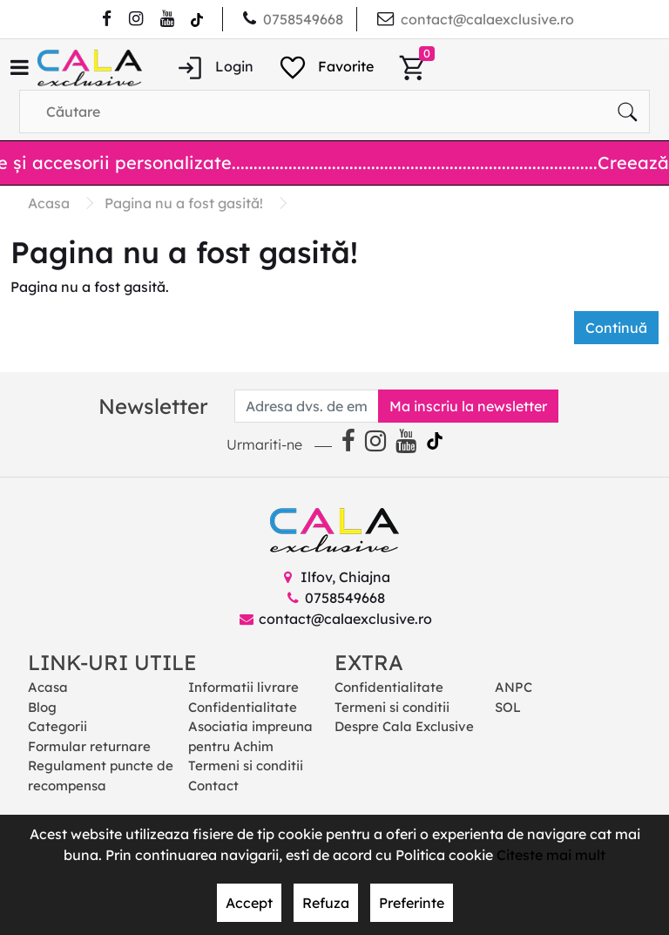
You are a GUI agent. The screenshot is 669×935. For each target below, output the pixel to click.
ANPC (513, 687)
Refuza (325, 902)
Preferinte (411, 902)
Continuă (616, 327)
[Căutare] (627, 111)
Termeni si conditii (245, 765)
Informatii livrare (243, 687)
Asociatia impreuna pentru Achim (250, 736)
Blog (42, 707)
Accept (249, 902)
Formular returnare (89, 746)
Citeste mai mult (551, 855)
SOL (508, 707)
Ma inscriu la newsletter (468, 406)
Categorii (57, 726)
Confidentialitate (242, 707)
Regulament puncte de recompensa (100, 775)
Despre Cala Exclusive (404, 726)
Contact (213, 785)
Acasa (48, 687)
